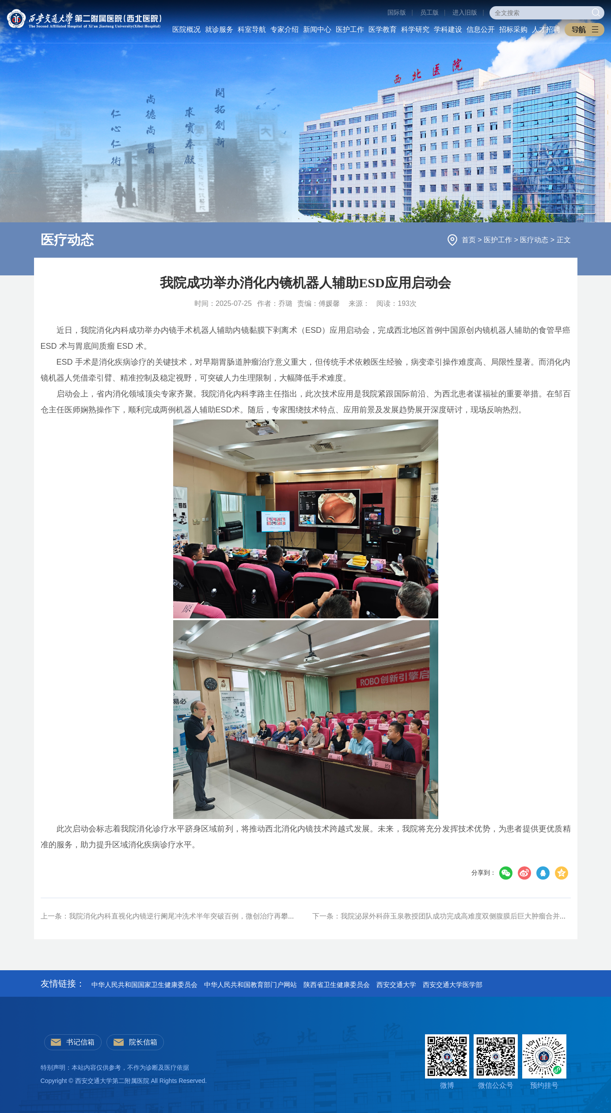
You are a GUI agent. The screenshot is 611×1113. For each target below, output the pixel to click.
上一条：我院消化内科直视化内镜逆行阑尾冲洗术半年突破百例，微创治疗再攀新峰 (171, 916)
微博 (447, 1061)
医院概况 (186, 29)
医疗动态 (535, 240)
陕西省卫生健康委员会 (337, 984)
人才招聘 (546, 29)
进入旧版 (464, 12)
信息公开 (481, 29)
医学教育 (382, 29)
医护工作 (350, 29)
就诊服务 (219, 29)
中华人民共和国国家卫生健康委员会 (144, 984)
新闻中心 (317, 29)
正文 (564, 240)
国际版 (396, 12)
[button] (584, 29)
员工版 (429, 12)
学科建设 (448, 29)
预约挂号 (544, 1061)
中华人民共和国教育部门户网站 (250, 984)
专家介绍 (284, 29)
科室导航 (252, 29)
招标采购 (513, 29)
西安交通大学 (396, 984)
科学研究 (415, 29)
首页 (470, 240)
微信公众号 (496, 1061)
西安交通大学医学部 (452, 984)
